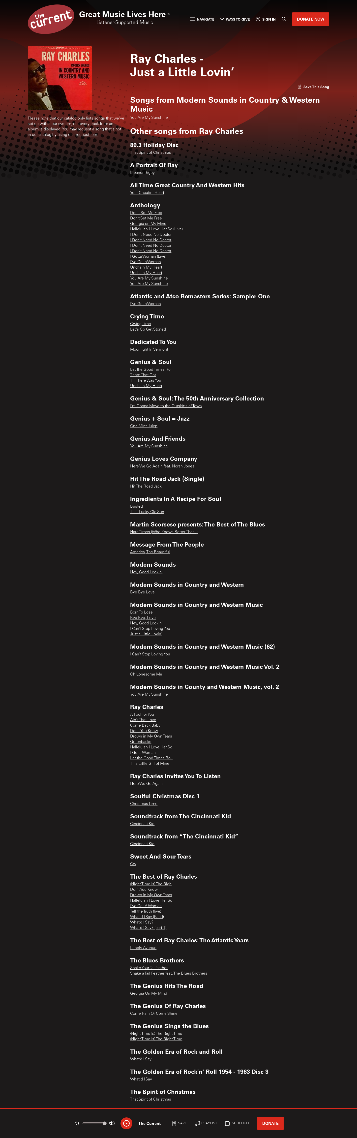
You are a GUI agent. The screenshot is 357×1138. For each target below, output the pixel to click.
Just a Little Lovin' (146, 634)
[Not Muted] (76, 1123)
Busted (136, 507)
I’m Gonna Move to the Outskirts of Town (166, 406)
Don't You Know (144, 731)
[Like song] (313, 87)
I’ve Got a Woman (145, 262)
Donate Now (310, 19)
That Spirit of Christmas (150, 153)
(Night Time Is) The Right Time (156, 1034)
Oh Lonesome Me (146, 675)
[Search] (284, 19)
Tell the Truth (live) (145, 912)
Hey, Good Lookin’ (146, 572)
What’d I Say (140, 1059)
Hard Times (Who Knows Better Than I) (164, 532)
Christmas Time (143, 804)
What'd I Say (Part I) (147, 917)
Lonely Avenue (143, 948)
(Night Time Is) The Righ (151, 884)
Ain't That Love (143, 720)
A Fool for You (142, 715)
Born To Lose (141, 613)
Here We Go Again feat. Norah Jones (162, 466)
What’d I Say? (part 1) (148, 928)
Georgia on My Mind (148, 224)
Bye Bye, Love (143, 618)
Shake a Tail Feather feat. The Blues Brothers (168, 974)
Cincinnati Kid (142, 824)
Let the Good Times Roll (151, 370)
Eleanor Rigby (142, 173)
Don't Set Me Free (146, 213)
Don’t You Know (144, 890)
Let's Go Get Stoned (148, 330)
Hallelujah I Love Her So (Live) (156, 229)
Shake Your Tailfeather (149, 968)
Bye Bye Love (142, 592)
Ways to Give (235, 19)
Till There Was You (145, 381)
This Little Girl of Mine (149, 764)
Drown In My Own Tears (151, 895)
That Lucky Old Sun (147, 512)
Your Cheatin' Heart (147, 193)
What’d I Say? (141, 922)
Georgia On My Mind (148, 994)
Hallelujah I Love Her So (151, 747)
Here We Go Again (146, 784)
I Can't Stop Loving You (150, 629)
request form (87, 135)
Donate (270, 1123)
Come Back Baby (145, 726)
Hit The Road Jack (146, 487)
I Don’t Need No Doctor (150, 240)
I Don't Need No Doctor (151, 235)
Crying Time (140, 324)
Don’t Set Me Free (146, 218)
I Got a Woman (143, 753)
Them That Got (143, 375)
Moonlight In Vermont (149, 350)
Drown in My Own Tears (151, 736)
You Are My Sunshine (149, 118)
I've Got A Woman (146, 906)
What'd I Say (141, 1079)
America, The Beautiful (150, 552)
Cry (133, 864)
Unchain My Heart (146, 268)
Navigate (202, 19)
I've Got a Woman (145, 304)
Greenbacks (140, 742)
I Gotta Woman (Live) (148, 257)
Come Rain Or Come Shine (154, 1014)
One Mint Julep (143, 426)
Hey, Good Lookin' (146, 623)
